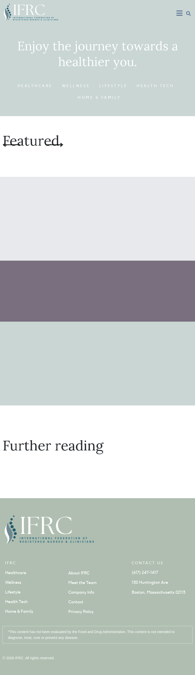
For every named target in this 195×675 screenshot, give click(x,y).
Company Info (81, 592)
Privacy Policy (81, 611)
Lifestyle (113, 86)
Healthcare (35, 86)
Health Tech (155, 86)
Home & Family (99, 97)
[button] (188, 13)
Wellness (76, 86)
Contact (75, 602)
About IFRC (78, 573)
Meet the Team (82, 582)
